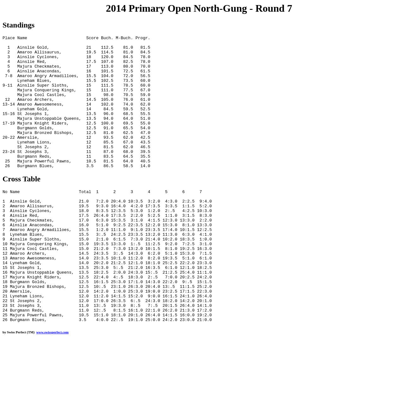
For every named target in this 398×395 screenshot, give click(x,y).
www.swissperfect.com (52, 385)
